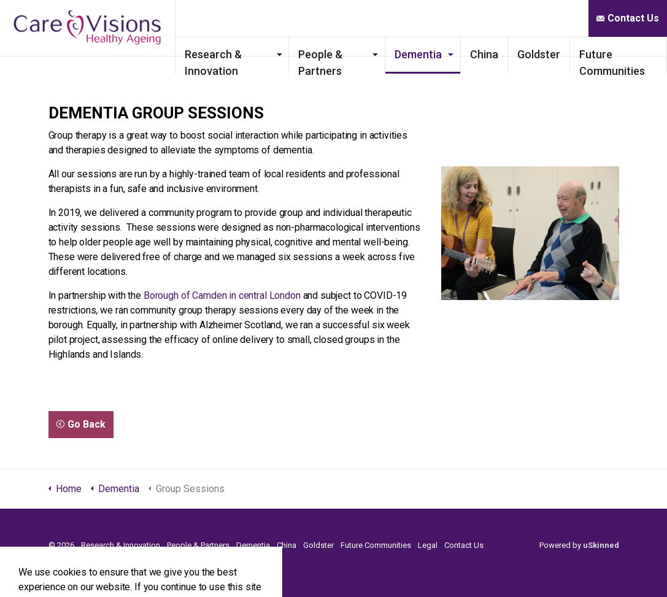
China (496, 54)
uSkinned (601, 545)
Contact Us (627, 18)
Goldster (551, 54)
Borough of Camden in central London (222, 295)
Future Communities (624, 61)
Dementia (430, 54)
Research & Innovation (267, 61)
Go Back (81, 424)
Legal (428, 545)
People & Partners (352, 61)
